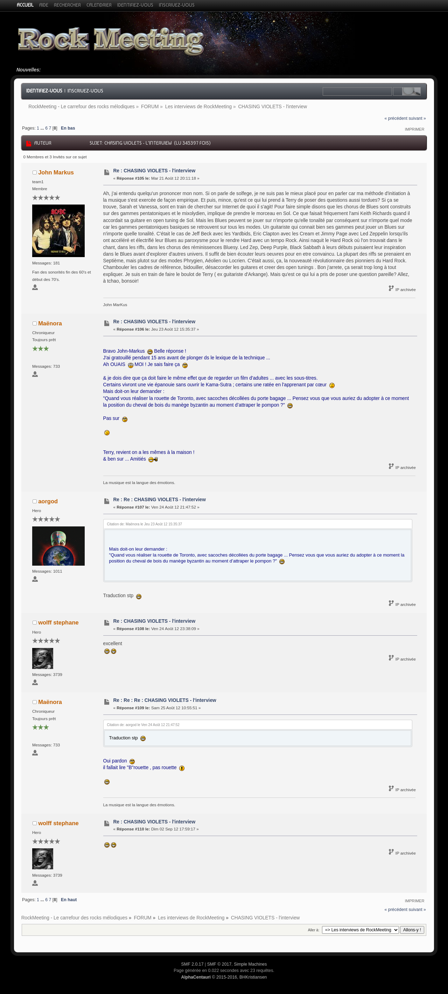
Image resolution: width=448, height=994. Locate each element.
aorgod (48, 501)
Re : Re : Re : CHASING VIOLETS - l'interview (164, 700)
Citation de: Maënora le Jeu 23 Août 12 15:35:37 (144, 524)
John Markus (56, 172)
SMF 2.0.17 (192, 964)
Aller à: (314, 930)
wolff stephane (58, 622)
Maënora (50, 323)
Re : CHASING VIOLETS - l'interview (154, 170)
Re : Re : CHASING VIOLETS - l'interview (159, 499)
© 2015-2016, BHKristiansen (224, 977)
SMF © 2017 (219, 964)
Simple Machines (250, 964)
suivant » (417, 118)
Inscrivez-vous (85, 91)
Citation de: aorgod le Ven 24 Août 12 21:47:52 (143, 725)
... (42, 128)
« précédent (396, 118)
